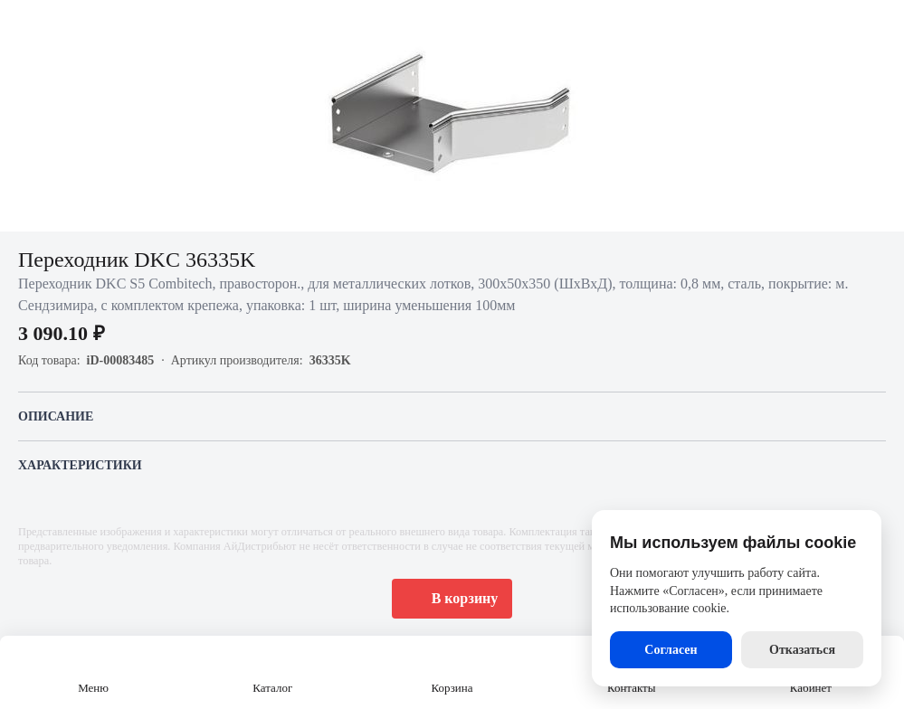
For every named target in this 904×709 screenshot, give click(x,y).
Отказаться (802, 650)
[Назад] (25, 25)
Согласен (670, 650)
